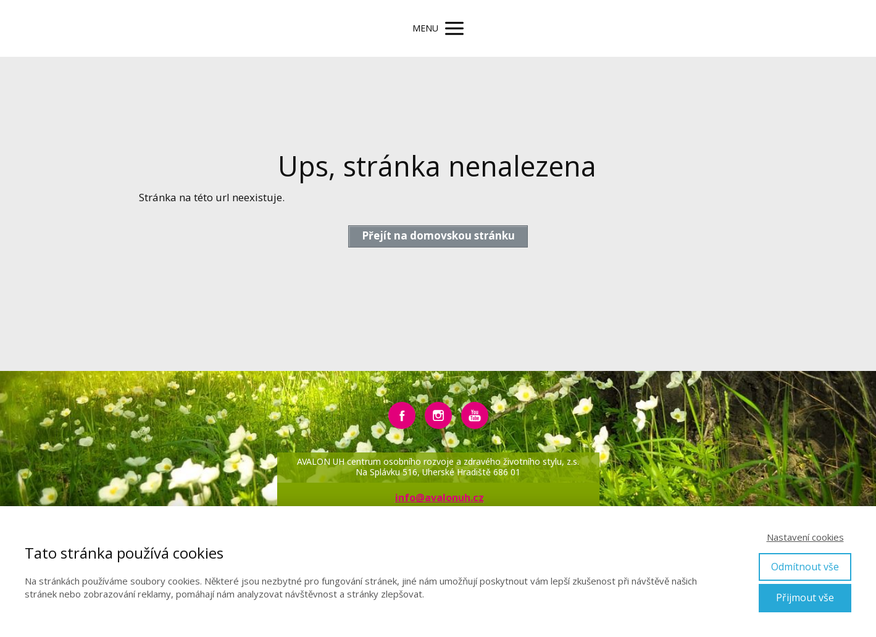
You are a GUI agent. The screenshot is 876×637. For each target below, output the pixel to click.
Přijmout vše (805, 597)
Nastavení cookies (805, 537)
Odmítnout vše (805, 566)
